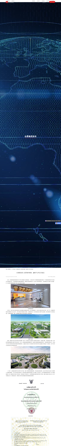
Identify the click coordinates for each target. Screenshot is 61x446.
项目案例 (33, 3)
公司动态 (13, 269)
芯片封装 (18, 4)
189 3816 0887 (52, 3)
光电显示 (22, 4)
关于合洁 (40, 3)
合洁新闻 (44, 3)
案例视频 (37, 3)
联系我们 (47, 3)
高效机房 (30, 3)
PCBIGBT (26, 4)
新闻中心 (9, 269)
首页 (15, 3)
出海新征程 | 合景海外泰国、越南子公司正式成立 (24, 269)
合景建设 (11, 283)
